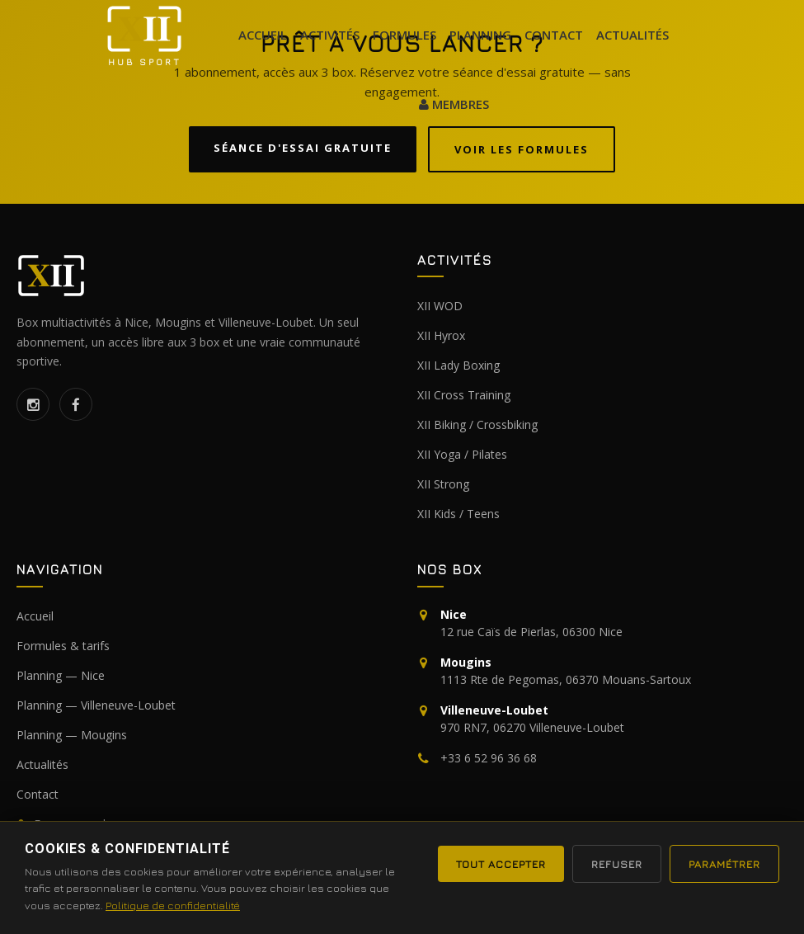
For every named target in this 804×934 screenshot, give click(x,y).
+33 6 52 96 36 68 (488, 758)
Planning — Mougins (71, 735)
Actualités (42, 764)
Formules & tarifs (63, 645)
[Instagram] (32, 404)
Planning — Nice (60, 675)
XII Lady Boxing (458, 365)
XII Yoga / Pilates (462, 454)
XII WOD (440, 306)
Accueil (262, 34)
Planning (480, 34)
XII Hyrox (441, 335)
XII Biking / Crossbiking (477, 424)
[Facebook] (75, 404)
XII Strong (443, 484)
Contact (553, 34)
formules (404, 34)
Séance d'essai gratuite (303, 147)
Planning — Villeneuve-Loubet (96, 705)
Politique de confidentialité (173, 905)
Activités (330, 34)
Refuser (616, 863)
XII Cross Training (463, 395)
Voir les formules (521, 149)
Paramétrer (724, 863)
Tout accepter (501, 863)
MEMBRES (454, 104)
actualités (632, 34)
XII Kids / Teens (458, 513)
